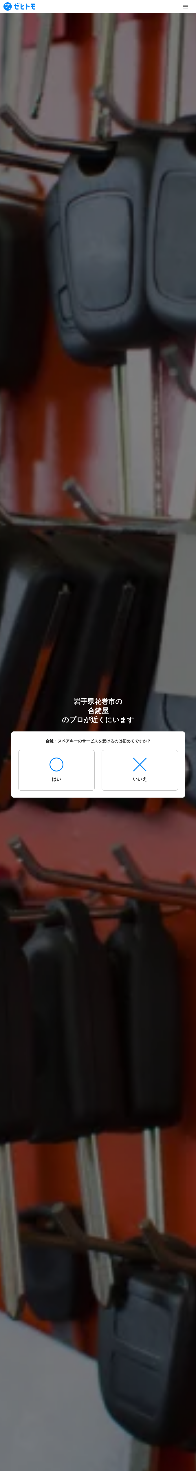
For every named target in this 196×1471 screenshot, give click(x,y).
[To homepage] (19, 6)
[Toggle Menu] (185, 6)
